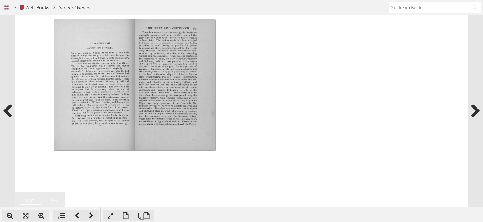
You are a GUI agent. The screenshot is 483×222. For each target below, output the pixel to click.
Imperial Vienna (75, 7)
